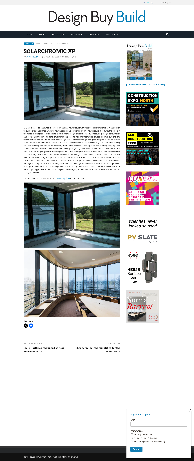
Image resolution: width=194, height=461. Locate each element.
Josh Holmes (32, 57)
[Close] (191, 410)
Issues (42, 34)
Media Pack (76, 34)
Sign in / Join (166, 3)
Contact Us (112, 34)
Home (29, 34)
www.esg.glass (63, 178)
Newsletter (58, 34)
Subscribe (94, 34)
